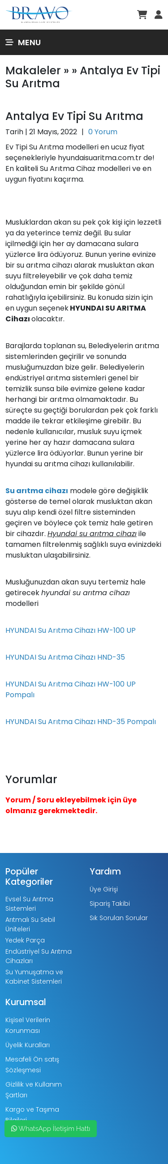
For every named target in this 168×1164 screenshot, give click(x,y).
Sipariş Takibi (110, 903)
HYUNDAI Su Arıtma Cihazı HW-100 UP (70, 630)
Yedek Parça (25, 940)
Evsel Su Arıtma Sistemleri (29, 904)
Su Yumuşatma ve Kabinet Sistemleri (34, 977)
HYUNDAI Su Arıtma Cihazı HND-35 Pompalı (80, 721)
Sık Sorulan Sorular (119, 917)
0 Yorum (102, 132)
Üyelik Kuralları (27, 1044)
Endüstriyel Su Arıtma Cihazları (38, 956)
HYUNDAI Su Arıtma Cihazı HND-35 (65, 657)
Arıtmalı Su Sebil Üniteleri (30, 924)
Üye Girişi (104, 889)
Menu (23, 42)
